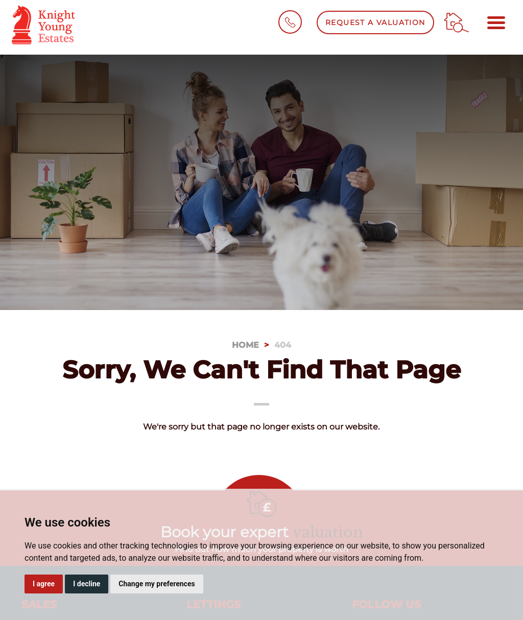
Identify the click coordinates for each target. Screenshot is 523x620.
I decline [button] (86, 584)
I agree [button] (44, 584)
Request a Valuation (375, 22)
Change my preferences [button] (156, 584)
